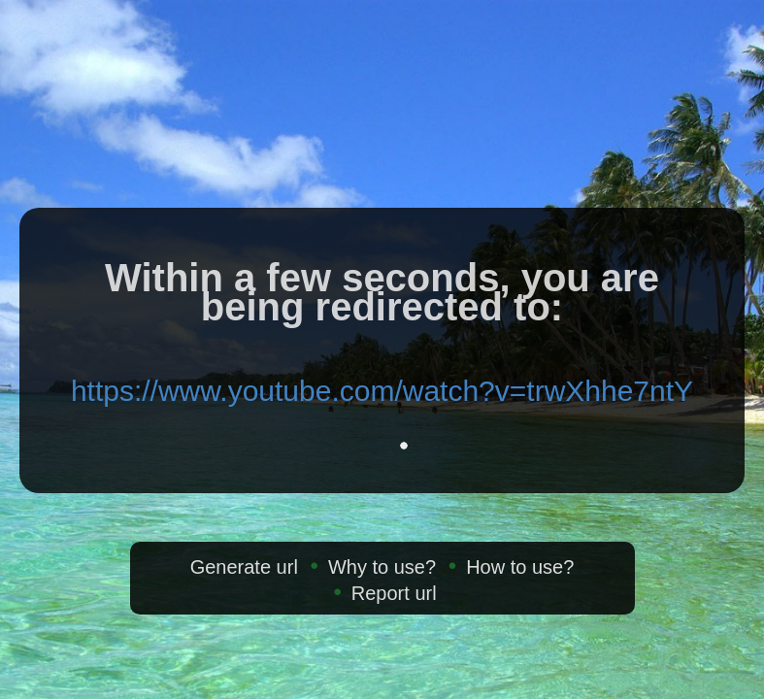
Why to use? (382, 567)
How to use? (520, 567)
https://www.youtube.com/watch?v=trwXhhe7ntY (382, 391)
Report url (394, 593)
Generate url (244, 567)
